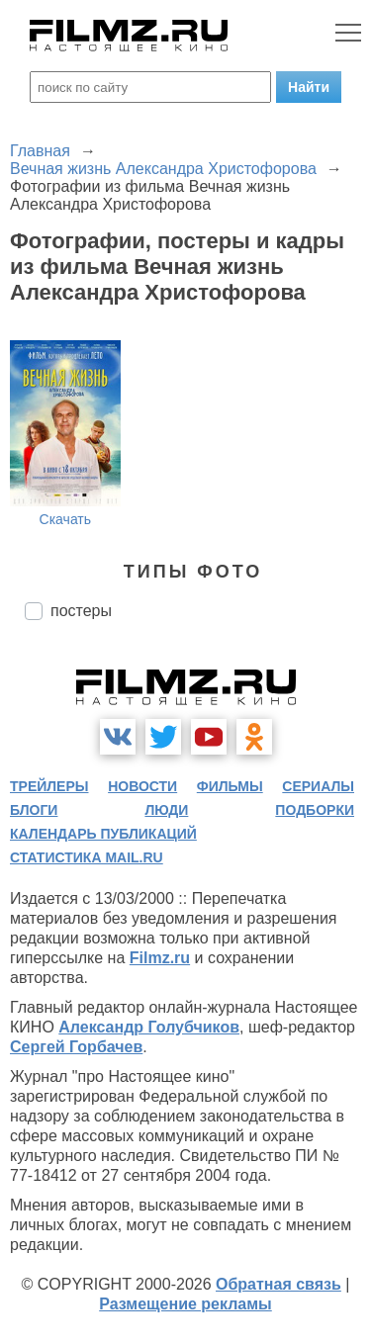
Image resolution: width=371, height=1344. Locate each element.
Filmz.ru (160, 957)
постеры (81, 610)
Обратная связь (278, 1284)
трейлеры (49, 786)
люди (166, 810)
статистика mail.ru (86, 857)
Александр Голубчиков (148, 1027)
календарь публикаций (103, 834)
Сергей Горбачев (76, 1046)
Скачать (66, 519)
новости (142, 786)
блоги (33, 810)
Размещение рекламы (185, 1304)
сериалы (318, 786)
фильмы (230, 786)
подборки (314, 810)
